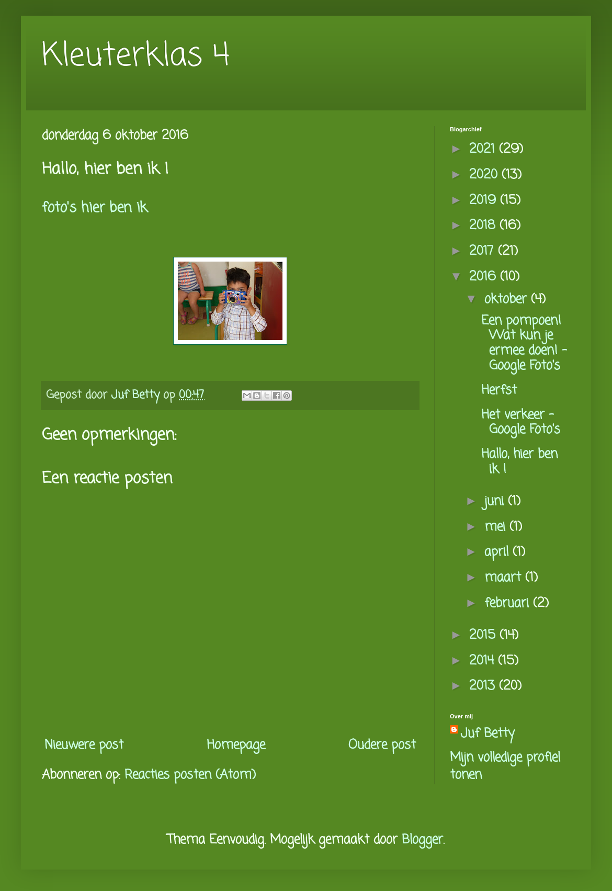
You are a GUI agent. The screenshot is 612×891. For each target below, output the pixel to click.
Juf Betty (487, 734)
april (498, 552)
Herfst (499, 390)
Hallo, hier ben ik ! (519, 462)
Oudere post (382, 745)
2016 (484, 277)
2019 (484, 200)
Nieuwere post (83, 745)
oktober (507, 299)
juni (496, 501)
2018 (484, 225)
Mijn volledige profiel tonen (505, 766)
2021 (484, 149)
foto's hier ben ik (94, 208)
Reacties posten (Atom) (190, 775)
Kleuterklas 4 (136, 56)
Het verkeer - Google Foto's (520, 422)
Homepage (236, 745)
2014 (483, 661)
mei (496, 527)
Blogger (422, 840)
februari (508, 603)
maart (504, 578)
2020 (485, 175)
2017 (483, 251)
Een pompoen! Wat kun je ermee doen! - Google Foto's (523, 343)
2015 (484, 635)
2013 (484, 686)
